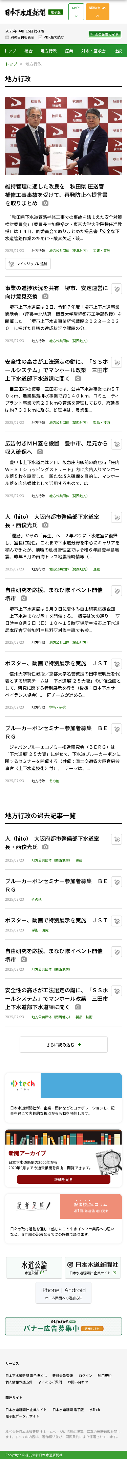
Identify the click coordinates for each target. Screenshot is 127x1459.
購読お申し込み (97, 12)
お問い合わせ (78, 1381)
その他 (54, 780)
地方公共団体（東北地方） (69, 250)
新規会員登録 (62, 1375)
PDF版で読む (54, 37)
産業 (69, 50)
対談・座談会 (93, 50)
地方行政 (49, 50)
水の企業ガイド (107, 34)
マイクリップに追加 (32, 263)
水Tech (94, 1409)
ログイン (76, 12)
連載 (96, 568)
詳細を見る (63, 1179)
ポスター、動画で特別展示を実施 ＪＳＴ (56, 663)
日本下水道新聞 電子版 (34, 12)
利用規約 (104, 1375)
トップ (10, 50)
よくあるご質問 (50, 1381)
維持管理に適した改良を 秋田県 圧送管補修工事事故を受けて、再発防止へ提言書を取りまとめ (56, 194)
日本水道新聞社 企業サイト (26, 1409)
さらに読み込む (60, 1044)
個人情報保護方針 (19, 1381)
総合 (28, 50)
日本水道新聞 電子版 (68, 1409)
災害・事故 (101, 250)
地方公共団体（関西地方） (69, 340)
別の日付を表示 (22, 37)
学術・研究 (57, 707)
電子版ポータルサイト (22, 1415)
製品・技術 (101, 422)
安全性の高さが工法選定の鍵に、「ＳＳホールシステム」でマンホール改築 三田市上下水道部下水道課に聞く (56, 369)
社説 (118, 50)
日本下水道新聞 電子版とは (26, 1375)
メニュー (118, 11)
